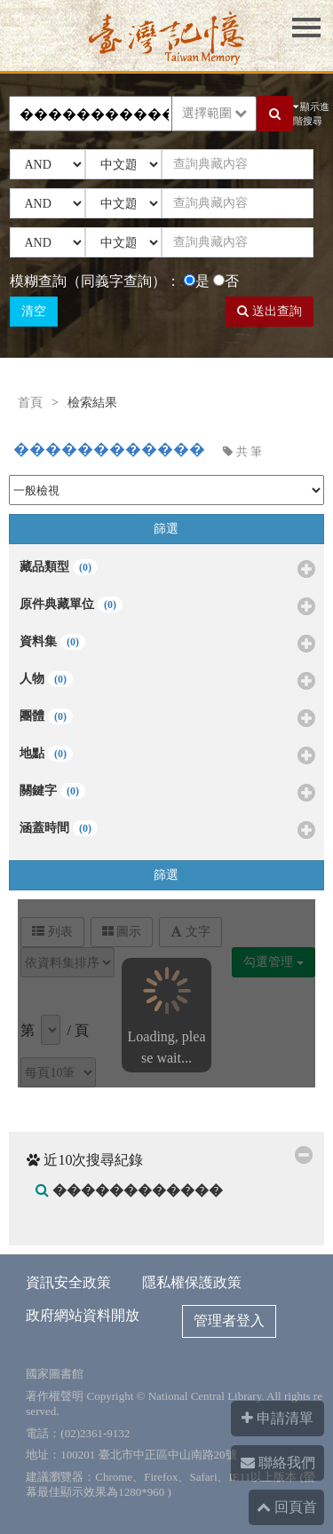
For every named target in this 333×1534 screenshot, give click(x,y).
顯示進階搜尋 (311, 114)
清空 (33, 311)
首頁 (30, 402)
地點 (167, 756)
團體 (167, 719)
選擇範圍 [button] (215, 113)
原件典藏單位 (167, 607)
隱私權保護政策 (192, 1282)
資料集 (167, 644)
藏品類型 (167, 569)
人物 (167, 681)
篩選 (166, 528)
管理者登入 (229, 1320)
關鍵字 (167, 793)
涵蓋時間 (167, 830)
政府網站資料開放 (82, 1315)
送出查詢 (269, 311)
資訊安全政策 (68, 1282)
